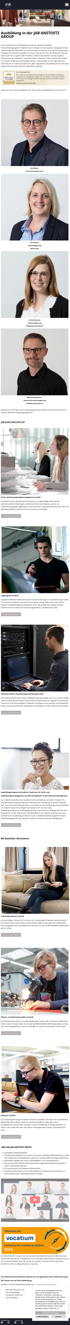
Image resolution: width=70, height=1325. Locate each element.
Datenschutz (5, 1320)
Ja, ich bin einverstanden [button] (50, 1313)
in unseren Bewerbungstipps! (45, 1284)
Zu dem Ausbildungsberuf (11, 516)
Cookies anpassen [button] (42, 1316)
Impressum (19, 1320)
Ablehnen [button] (58, 1316)
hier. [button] (58, 1308)
